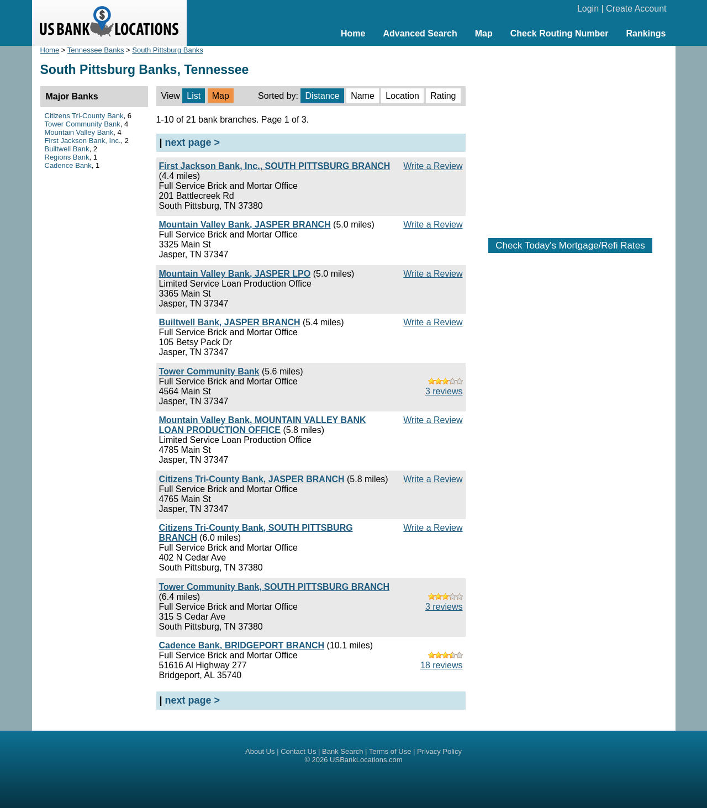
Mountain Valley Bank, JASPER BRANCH (245, 224)
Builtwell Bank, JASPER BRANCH (229, 322)
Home (353, 33)
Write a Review (432, 166)
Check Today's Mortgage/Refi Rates (570, 245)
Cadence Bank (68, 165)
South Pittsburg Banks (167, 50)
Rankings (646, 33)
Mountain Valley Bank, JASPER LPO (235, 273)
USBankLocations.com (366, 760)
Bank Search (342, 751)
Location (402, 96)
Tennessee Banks (95, 50)
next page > (192, 142)
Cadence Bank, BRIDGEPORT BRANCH (242, 645)
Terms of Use (390, 751)
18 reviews (441, 665)
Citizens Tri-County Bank (84, 116)
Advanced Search (420, 33)
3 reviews (444, 391)
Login (588, 8)
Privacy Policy (439, 751)
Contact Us (298, 751)
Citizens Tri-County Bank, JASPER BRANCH (252, 479)
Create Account (636, 8)
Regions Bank (67, 157)
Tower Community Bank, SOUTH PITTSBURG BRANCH (274, 587)
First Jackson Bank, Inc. (83, 140)
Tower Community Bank (209, 371)
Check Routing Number (559, 33)
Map (484, 33)
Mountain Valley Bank (79, 132)
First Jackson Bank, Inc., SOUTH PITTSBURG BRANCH (275, 166)
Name (362, 96)
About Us (260, 751)
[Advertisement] (570, 136)
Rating (443, 96)
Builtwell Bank (67, 149)
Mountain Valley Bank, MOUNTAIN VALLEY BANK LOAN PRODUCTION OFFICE (262, 425)
